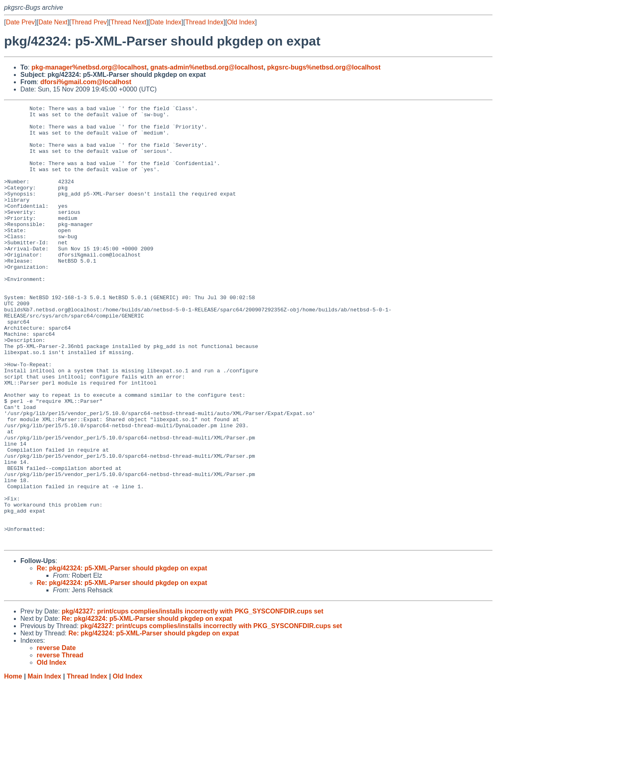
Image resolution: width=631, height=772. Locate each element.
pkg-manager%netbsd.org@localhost (89, 67)
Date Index (165, 22)
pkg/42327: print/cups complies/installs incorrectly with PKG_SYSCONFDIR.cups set (192, 699)
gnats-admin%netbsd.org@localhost (206, 67)
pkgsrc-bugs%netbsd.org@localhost (324, 67)
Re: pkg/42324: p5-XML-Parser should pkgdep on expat (122, 655)
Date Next (52, 22)
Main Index (44, 764)
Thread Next (128, 22)
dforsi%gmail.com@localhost (85, 81)
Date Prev (20, 22)
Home (13, 764)
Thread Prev (89, 22)
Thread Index (204, 22)
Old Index (241, 22)
